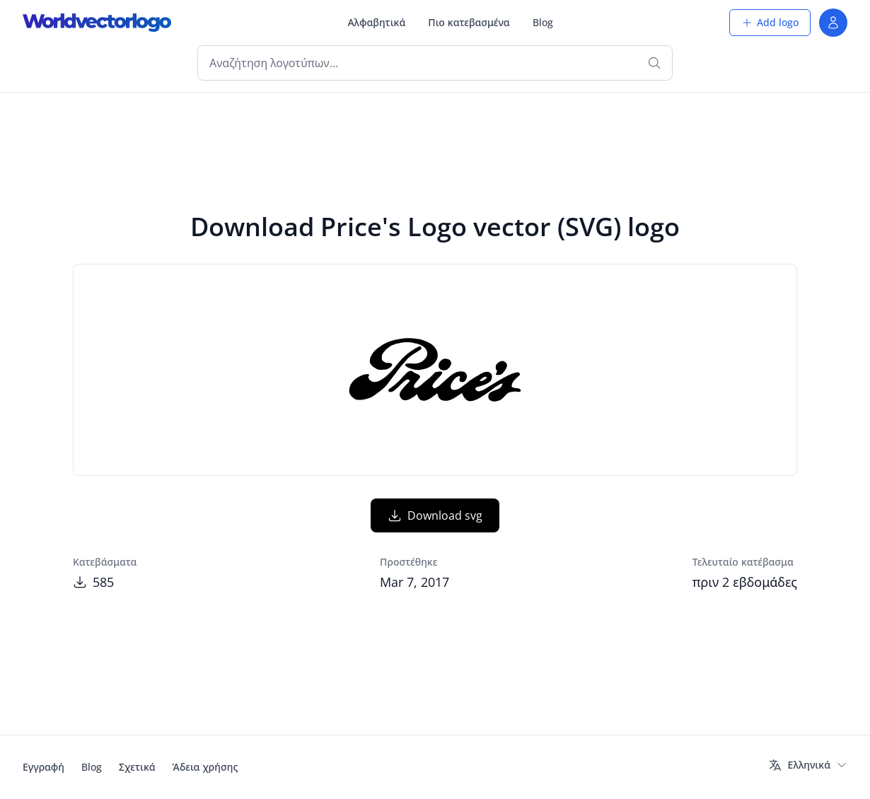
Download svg (435, 515)
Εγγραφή (43, 767)
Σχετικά (137, 767)
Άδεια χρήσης (205, 767)
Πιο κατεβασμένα (468, 22)
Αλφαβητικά (376, 22)
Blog (543, 22)
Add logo (770, 22)
